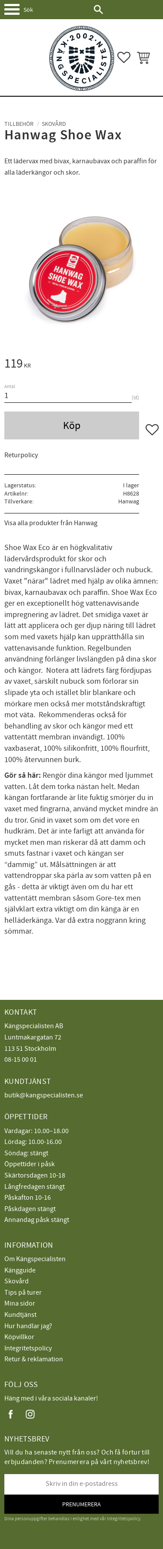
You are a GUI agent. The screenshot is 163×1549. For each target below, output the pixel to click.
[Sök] (98, 9)
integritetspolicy (123, 1518)
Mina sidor (19, 1303)
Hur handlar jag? (28, 1326)
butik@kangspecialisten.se (43, 1095)
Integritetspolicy (28, 1348)
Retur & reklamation (33, 1359)
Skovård (16, 1281)
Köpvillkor (19, 1337)
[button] (15, 13)
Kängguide (20, 1270)
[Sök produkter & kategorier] (55, 9)
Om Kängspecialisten (35, 1259)
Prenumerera (81, 1504)
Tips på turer (23, 1292)
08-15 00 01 (20, 1059)
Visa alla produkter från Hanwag (50, 523)
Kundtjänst (20, 1314)
